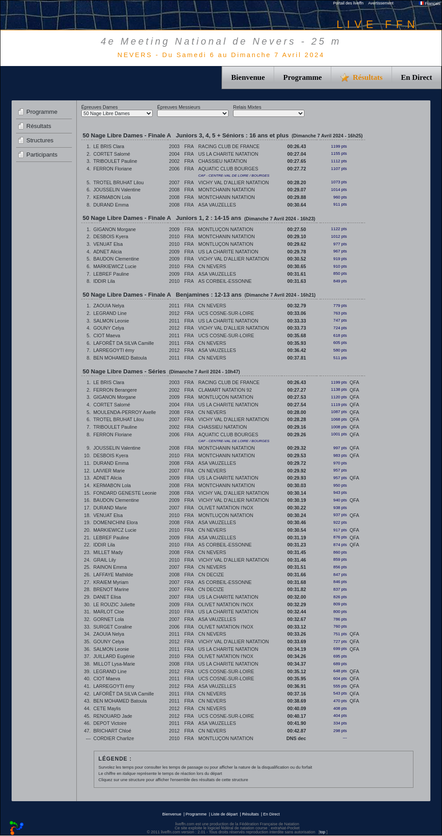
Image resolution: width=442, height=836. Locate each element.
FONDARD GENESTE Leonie (125, 493)
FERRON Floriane (112, 168)
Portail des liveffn (348, 3)
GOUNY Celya (108, 328)
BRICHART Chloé (112, 730)
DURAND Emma (111, 204)
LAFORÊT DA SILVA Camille (123, 343)
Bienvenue (248, 77)
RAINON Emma (110, 567)
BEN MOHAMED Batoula (120, 357)
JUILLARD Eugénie (113, 656)
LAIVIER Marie (109, 470)
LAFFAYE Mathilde (113, 574)
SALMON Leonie (111, 320)
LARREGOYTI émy (113, 350)
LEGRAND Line (110, 313)
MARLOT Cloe (108, 611)
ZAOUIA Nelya (108, 305)
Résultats (38, 126)
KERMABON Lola (112, 197)
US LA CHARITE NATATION (228, 154)
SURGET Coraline (112, 626)
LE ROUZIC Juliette (114, 604)
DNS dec (296, 738)
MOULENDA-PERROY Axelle (124, 412)
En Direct (416, 77)
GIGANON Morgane (114, 229)
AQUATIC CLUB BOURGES (228, 168)
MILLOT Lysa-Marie (114, 663)
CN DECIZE (211, 574)
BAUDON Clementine (116, 258)
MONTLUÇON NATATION (225, 229)
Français (429, 3)
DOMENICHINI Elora (115, 522)
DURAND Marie (110, 507)
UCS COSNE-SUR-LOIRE (226, 313)
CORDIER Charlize (113, 738)
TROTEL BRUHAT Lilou (118, 182)
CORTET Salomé (111, 154)
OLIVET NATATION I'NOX (225, 507)
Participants (42, 154)
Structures (40, 140)
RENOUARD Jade (112, 716)
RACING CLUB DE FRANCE (228, 146)
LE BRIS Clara (108, 146)
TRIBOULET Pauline (115, 161)
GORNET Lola (108, 619)
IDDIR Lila (104, 281)
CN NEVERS (212, 266)
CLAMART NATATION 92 (225, 390)
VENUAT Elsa (108, 244)
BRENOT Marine (111, 589)
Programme (302, 77)
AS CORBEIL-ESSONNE (225, 281)
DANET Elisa (107, 597)
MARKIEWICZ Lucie (115, 266)
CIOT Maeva (106, 335)
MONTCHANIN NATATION (226, 189)
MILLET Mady (108, 552)
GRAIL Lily (104, 560)
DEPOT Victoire (110, 723)
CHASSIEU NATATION (222, 161)
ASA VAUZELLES (217, 204)
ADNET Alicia (107, 251)
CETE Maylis (107, 708)
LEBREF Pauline (111, 274)
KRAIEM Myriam (111, 582)
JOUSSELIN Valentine (117, 189)
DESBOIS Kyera (110, 236)
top (322, 832)
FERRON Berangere (115, 390)
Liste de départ (224, 814)
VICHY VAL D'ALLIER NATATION (233, 182)
